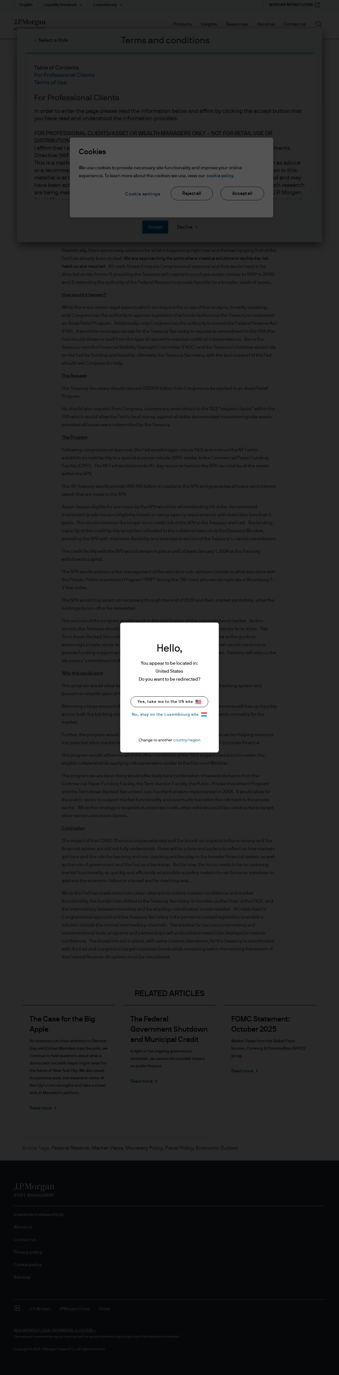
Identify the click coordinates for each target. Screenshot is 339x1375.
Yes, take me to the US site (169, 702)
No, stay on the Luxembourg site (169, 714)
